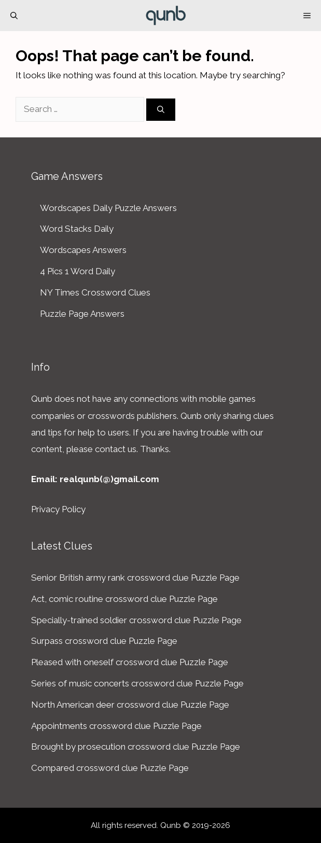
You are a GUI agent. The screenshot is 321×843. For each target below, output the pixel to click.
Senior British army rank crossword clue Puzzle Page (135, 577)
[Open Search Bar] (14, 15)
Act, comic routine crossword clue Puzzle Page (124, 599)
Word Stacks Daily (77, 228)
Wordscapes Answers (83, 250)
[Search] (160, 110)
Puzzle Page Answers (82, 313)
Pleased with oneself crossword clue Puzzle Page (129, 662)
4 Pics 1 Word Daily (77, 271)
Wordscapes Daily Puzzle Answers (108, 208)
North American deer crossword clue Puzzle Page (130, 704)
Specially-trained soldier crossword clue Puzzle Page (136, 620)
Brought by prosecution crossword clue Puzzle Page (135, 746)
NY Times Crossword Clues (95, 292)
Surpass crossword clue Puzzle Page (104, 641)
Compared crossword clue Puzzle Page (110, 768)
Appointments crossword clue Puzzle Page (116, 726)
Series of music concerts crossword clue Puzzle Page (137, 683)
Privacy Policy (58, 509)
